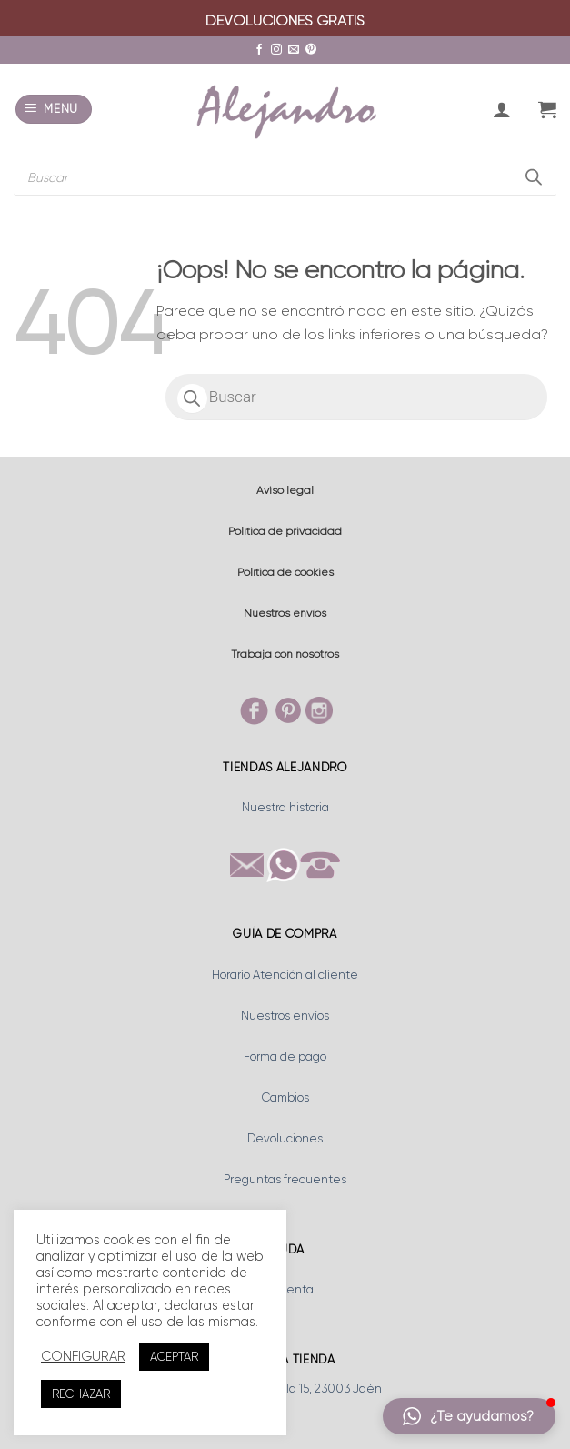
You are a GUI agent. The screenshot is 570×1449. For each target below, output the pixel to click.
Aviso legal (285, 490)
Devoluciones (285, 1138)
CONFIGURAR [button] (83, 1356)
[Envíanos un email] (293, 50)
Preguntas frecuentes (285, 1179)
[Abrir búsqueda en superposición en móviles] (285, 177)
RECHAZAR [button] (81, 1394)
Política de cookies (285, 572)
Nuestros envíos (285, 613)
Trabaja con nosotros (285, 654)
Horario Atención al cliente (285, 974)
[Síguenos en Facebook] (259, 50)
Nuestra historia (285, 807)
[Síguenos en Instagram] (276, 50)
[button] (54, 110)
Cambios (285, 1097)
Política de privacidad (285, 531)
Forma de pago (285, 1056)
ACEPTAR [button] (174, 1356)
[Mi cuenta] (502, 109)
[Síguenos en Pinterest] (310, 50)
